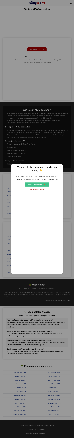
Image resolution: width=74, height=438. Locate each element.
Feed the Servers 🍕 (37, 184)
